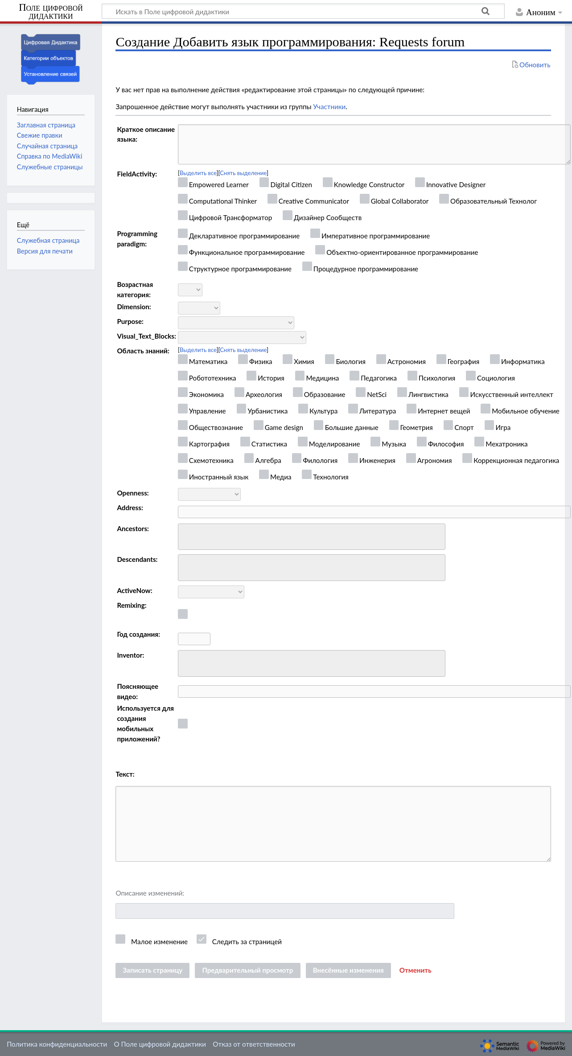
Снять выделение (243, 172)
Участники (329, 106)
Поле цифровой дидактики (51, 12)
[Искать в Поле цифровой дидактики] (303, 11)
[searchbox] (186, 535)
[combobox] (311, 537)
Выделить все (198, 172)
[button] (415, 970)
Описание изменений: (149, 893)
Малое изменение (159, 941)
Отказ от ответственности (254, 1044)
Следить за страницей (247, 941)
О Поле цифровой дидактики (160, 1044)
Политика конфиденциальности (57, 1044)
